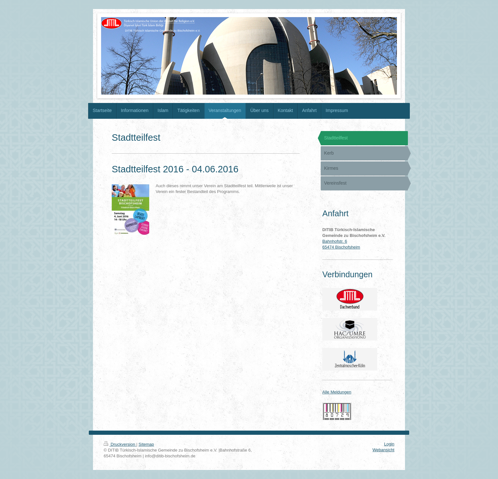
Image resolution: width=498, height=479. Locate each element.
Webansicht (383, 449)
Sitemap (146, 444)
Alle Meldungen (336, 392)
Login (389, 444)
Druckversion (120, 444)
